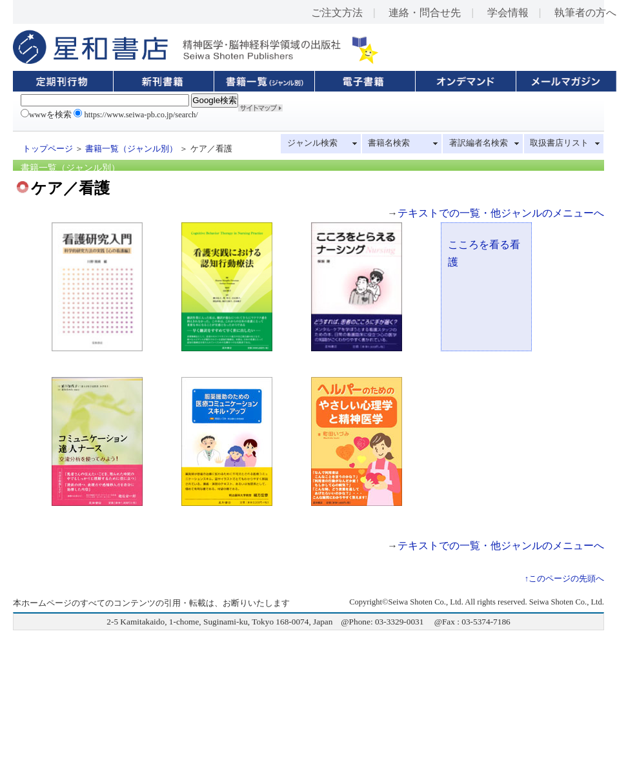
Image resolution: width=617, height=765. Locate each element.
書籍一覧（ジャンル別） (131, 148)
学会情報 (508, 12)
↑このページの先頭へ (564, 578)
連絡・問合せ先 (425, 12)
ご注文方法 (337, 12)
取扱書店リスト (559, 143)
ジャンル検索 (312, 143)
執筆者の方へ (585, 12)
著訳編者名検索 (478, 143)
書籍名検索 (389, 143)
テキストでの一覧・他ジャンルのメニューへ (501, 213)
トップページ (48, 148)
